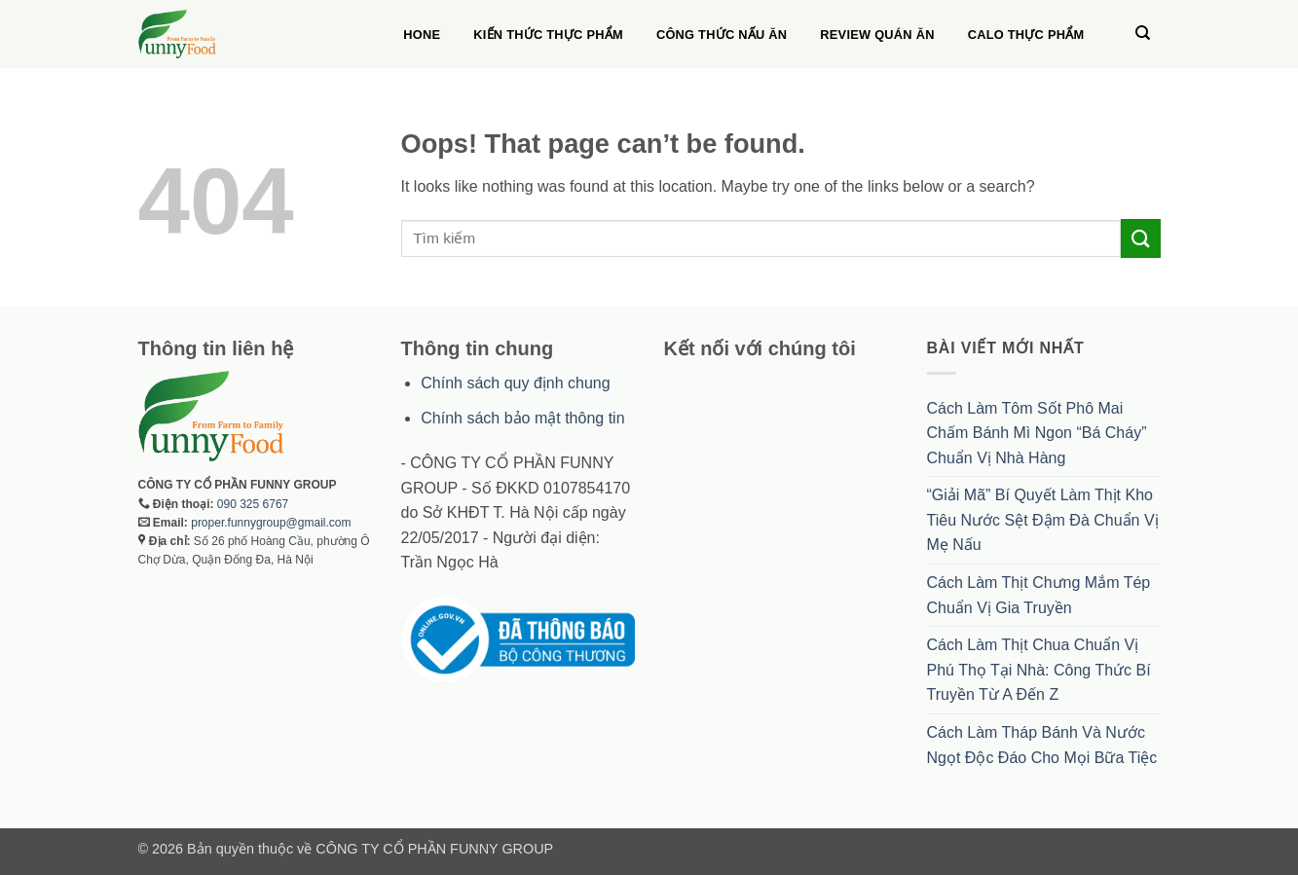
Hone (421, 34)
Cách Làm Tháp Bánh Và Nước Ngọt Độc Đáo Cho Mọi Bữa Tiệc (1042, 745)
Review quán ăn (877, 34)
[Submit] (1140, 238)
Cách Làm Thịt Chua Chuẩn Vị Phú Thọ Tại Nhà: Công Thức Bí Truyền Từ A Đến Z (1039, 670)
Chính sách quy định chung (515, 383)
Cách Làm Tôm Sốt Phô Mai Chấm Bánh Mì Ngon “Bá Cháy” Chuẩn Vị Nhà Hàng (1037, 433)
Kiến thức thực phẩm (548, 34)
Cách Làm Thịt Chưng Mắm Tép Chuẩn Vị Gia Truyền (1039, 595)
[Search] (1143, 33)
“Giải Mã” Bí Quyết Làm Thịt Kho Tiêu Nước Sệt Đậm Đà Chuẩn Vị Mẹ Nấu (1043, 520)
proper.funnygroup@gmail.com (271, 522)
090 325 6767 (252, 504)
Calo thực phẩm (1026, 34)
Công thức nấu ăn (721, 34)
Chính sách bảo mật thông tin (522, 418)
